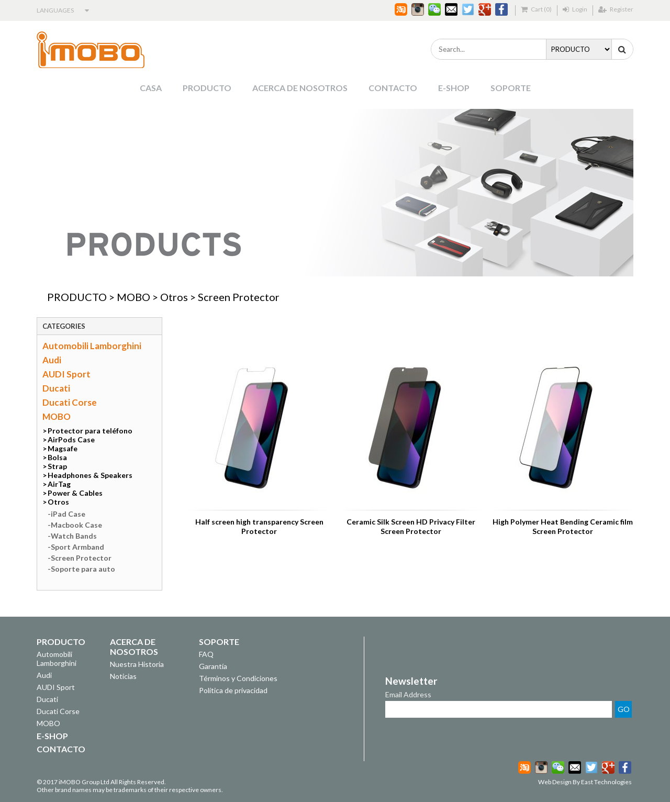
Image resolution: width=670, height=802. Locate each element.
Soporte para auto (83, 568)
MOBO (133, 297)
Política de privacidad (233, 690)
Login (575, 9)
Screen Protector (239, 297)
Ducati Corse (69, 402)
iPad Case (68, 513)
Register (615, 9)
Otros (174, 297)
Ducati (56, 388)
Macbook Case (76, 524)
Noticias (123, 676)
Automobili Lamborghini (91, 345)
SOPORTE (510, 88)
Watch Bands (74, 535)
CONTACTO (392, 88)
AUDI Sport (66, 374)
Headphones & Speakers (90, 475)
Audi (51, 359)
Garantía (213, 666)
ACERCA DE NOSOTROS (300, 88)
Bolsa (57, 457)
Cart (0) (536, 9)
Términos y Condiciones (238, 678)
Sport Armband (77, 546)
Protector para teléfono (90, 430)
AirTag (59, 484)
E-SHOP (454, 88)
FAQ (206, 654)
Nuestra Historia (137, 664)
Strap (57, 466)
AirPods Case (71, 439)
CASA (151, 88)
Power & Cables (75, 492)
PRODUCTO (207, 88)
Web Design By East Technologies (585, 782)
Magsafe (62, 448)
